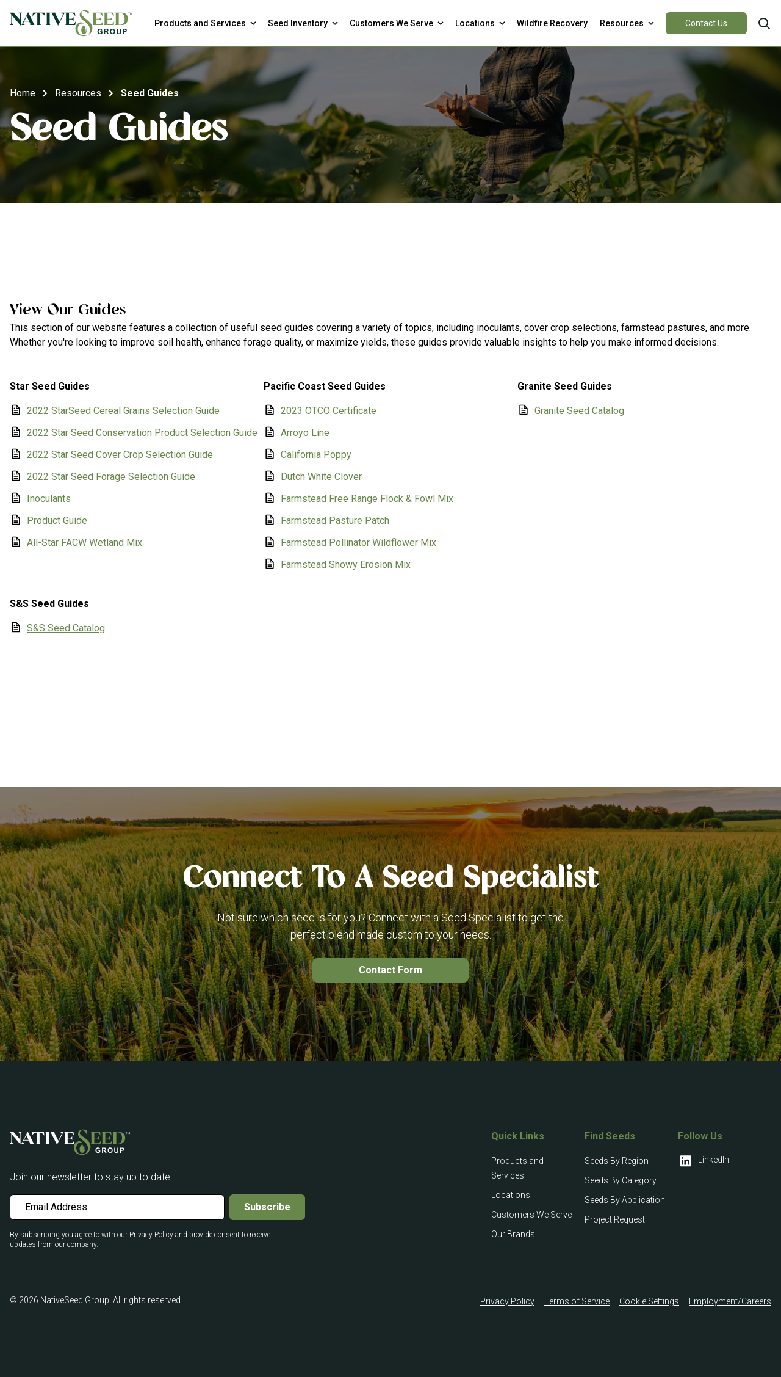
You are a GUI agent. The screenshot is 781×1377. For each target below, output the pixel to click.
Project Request (615, 1219)
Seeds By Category (621, 1180)
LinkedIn (703, 1161)
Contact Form (390, 970)
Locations (510, 1195)
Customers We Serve (531, 1214)
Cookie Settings (649, 1301)
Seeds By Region (617, 1161)
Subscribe (267, 1207)
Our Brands (513, 1234)
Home (22, 93)
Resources (78, 93)
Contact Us (706, 23)
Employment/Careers (730, 1301)
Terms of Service (577, 1301)
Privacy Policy (507, 1301)
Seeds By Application (625, 1200)
